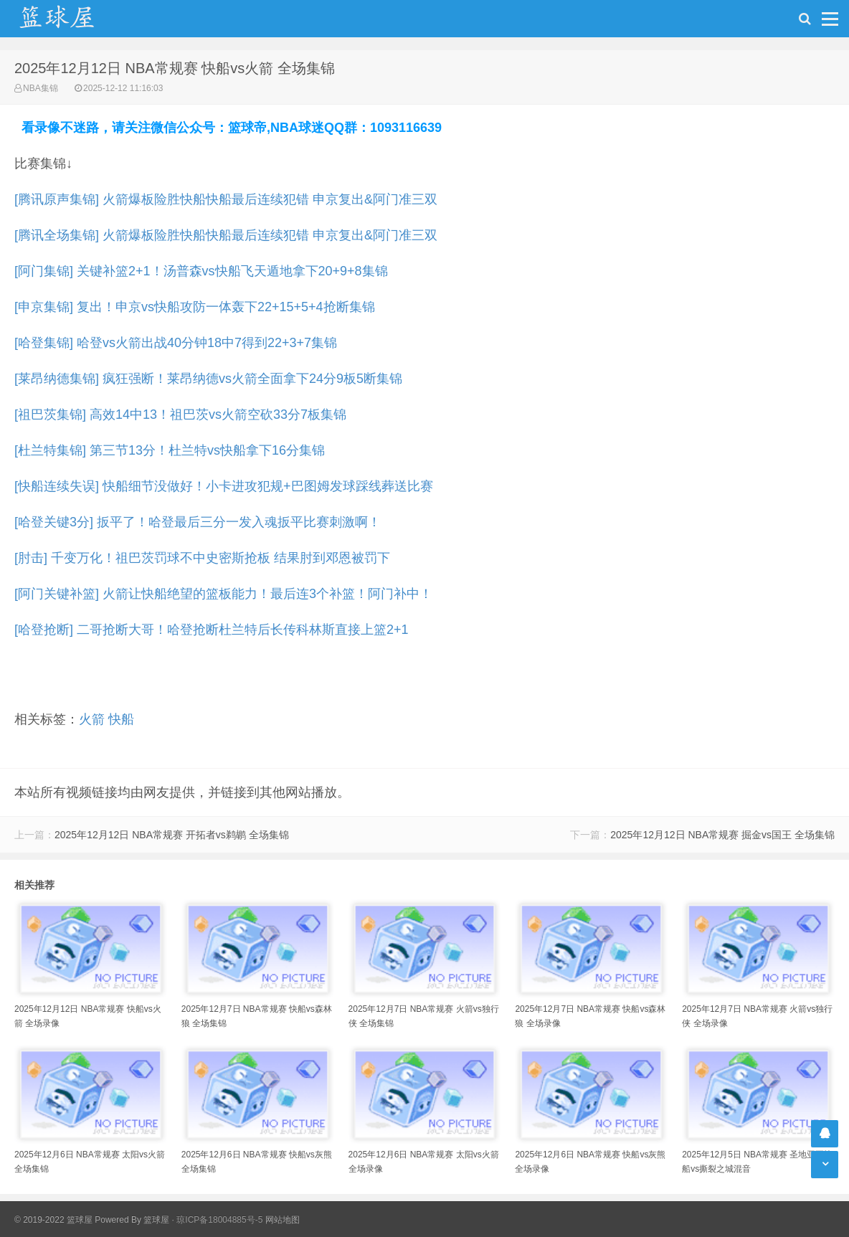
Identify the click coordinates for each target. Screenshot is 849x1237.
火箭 (92, 719)
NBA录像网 (71, 18)
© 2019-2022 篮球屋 (53, 1220)
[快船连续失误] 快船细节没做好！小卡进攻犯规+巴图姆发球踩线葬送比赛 (223, 486)
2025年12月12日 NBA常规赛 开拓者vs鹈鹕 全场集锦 (171, 834)
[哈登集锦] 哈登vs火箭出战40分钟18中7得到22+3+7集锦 (175, 343)
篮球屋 (156, 1220)
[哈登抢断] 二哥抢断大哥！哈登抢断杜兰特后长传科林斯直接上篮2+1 (211, 629)
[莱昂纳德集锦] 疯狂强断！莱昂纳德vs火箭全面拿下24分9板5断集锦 (208, 378)
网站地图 (282, 1220)
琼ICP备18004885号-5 (219, 1220)
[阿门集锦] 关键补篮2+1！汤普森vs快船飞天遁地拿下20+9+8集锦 (201, 271)
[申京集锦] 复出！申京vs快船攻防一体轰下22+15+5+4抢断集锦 (194, 307)
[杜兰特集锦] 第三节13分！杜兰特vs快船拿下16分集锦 (169, 450)
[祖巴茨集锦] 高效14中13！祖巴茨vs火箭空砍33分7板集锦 (180, 414)
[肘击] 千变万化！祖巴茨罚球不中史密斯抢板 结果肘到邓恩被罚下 (202, 558)
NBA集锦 (40, 88)
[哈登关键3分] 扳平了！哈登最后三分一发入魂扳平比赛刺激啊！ (197, 522)
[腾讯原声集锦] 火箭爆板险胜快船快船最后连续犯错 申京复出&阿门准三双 (225, 199)
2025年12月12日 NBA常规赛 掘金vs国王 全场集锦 (722, 834)
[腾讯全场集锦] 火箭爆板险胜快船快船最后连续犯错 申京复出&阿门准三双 (225, 235)
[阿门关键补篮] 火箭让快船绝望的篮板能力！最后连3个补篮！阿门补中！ (223, 594)
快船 (121, 719)
